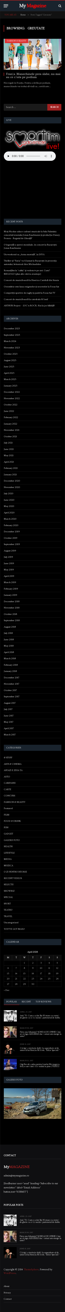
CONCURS (9, 795)
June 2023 (9, 366)
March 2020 (10, 519)
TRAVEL (8, 916)
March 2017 (10, 734)
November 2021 (11, 430)
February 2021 (11, 468)
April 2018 (9, 652)
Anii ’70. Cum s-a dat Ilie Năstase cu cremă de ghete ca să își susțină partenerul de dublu (40, 1017)
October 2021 (10, 436)
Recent (26, 1001)
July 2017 (8, 709)
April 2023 (9, 373)
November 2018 (11, 608)
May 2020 (9, 506)
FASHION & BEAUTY (16, 41)
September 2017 (11, 696)
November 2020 (12, 487)
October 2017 (10, 690)
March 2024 (10, 341)
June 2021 (9, 449)
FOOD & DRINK (12, 821)
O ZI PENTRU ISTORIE (15, 872)
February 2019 (11, 589)
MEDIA (8, 859)
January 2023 (10, 386)
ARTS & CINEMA (12, 764)
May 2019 (9, 569)
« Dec (6, 990)
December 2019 (12, 531)
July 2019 (8, 557)
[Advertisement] (33, 190)
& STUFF (8, 757)
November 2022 (12, 398)
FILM (6, 815)
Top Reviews (43, 1001)
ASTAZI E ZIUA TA (13, 770)
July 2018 (8, 633)
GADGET (8, 834)
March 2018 (10, 658)
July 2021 (8, 443)
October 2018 (10, 614)
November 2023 (12, 347)
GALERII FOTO (12, 840)
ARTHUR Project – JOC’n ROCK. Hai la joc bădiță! (29, 305)
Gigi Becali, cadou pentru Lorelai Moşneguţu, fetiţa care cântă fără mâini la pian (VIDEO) (40, 1065)
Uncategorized (11, 922)
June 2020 (9, 500)
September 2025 (12, 335)
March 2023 (10, 379)
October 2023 (11, 354)
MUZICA (8, 865)
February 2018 (11, 665)
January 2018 (10, 671)
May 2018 (9, 646)
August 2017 (10, 703)
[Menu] (6, 6)
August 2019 (10, 551)
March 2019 (10, 582)
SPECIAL (8, 897)
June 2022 (9, 411)
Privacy (7, 1292)
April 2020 (9, 512)
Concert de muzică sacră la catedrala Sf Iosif (26, 299)
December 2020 (12, 481)
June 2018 (9, 639)
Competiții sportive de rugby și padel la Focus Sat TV (29, 293)
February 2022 (11, 417)
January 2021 (10, 474)
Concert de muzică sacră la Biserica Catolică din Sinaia (31, 280)
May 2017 (8, 722)
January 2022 (10, 424)
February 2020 (11, 525)
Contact (8, 1299)
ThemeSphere (31, 1269)
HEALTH (8, 846)
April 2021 (9, 462)
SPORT (7, 903)
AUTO (7, 777)
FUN (6, 827)
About (6, 1286)
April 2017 (9, 728)
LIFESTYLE (9, 853)
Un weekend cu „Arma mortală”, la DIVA (24, 254)
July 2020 (8, 493)
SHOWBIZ (9, 891)
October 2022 (10, 404)
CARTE (7, 789)
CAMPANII (10, 783)
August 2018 (10, 627)
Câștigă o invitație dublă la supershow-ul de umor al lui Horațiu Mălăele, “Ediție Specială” (40, 1049)
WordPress (10, 1273)
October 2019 (10, 538)
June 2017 (9, 715)
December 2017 (11, 677)
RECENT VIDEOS (13, 878)
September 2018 (12, 620)
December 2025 (12, 328)
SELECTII (9, 884)
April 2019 (9, 576)
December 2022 (12, 392)
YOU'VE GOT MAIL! (14, 929)
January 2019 (10, 595)
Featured (8, 808)
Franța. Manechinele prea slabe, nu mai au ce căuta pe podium (33, 75)
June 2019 (9, 563)
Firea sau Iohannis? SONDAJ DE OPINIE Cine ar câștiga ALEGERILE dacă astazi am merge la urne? (40, 1034)
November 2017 (11, 684)
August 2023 (10, 360)
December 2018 (11, 601)
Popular (11, 1001)
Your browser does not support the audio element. (30, 156)
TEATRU (8, 910)
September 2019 (12, 544)
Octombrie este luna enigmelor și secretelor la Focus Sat (31, 286)
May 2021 (9, 455)
